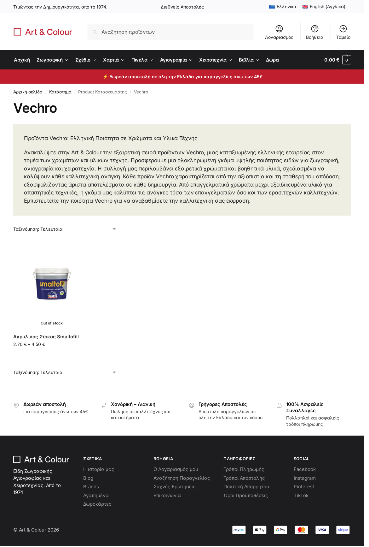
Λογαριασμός (279, 32)
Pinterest (304, 487)
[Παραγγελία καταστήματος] (65, 229)
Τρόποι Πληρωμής (243, 469)
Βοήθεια (314, 32)
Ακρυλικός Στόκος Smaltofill (46, 337)
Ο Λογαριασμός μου (175, 469)
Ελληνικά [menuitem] (286, 6)
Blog (88, 478)
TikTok (301, 495)
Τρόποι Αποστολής (244, 478)
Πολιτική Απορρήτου (246, 487)
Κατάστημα (60, 91)
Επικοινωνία (167, 495)
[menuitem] (282, 7)
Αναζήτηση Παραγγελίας (181, 478)
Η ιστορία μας (98, 469)
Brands (91, 487)
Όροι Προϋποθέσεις (245, 495)
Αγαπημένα (96, 495)
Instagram (305, 478)
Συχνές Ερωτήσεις (174, 487)
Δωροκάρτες (97, 504)
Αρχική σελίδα (28, 91)
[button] (337, 60)
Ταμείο (343, 32)
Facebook (305, 469)
